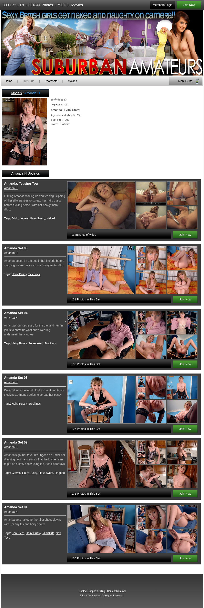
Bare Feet (18, 533)
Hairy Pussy (37, 218)
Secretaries (35, 343)
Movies (72, 81)
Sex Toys (34, 274)
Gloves (16, 472)
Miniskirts (48, 533)
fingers (24, 218)
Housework (46, 472)
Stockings (50, 343)
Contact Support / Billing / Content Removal (102, 591)
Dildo (15, 218)
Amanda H (11, 188)
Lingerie (60, 472)
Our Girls (28, 81)
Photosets (51, 81)
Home (8, 81)
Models (16, 93)
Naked (51, 218)
